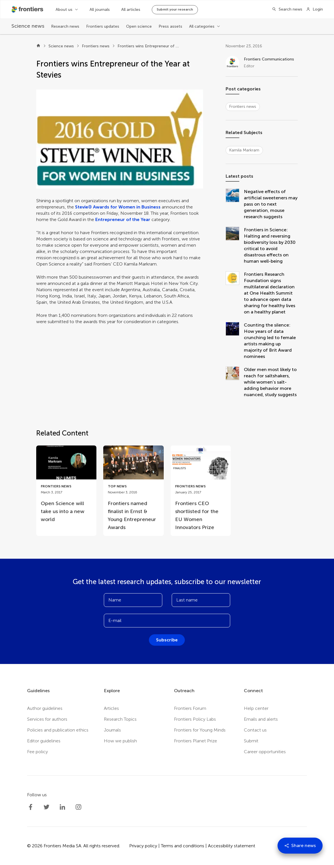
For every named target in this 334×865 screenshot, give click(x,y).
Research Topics (120, 719)
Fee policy (37, 751)
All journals (100, 9)
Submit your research (175, 9)
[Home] (38, 46)
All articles (130, 9)
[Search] (285, 9)
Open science (139, 26)
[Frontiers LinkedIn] (62, 807)
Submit (251, 741)
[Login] (314, 9)
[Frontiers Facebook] (30, 807)
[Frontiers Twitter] (46, 807)
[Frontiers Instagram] (78, 807)
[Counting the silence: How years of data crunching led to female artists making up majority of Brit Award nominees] (235, 341)
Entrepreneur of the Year (122, 219)
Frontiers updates (102, 26)
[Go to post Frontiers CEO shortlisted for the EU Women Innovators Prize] (201, 490)
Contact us (255, 730)
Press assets (170, 26)
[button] (119, 139)
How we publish (120, 741)
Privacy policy (143, 845)
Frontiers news (96, 46)
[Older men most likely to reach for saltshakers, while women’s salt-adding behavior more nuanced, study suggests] (235, 382)
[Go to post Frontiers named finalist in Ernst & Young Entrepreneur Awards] (133, 490)
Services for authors (47, 719)
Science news (61, 46)
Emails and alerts (261, 719)
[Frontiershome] (28, 9)
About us (64, 9)
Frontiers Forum (190, 708)
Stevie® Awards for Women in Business (118, 207)
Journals (112, 730)
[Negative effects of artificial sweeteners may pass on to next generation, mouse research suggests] (235, 204)
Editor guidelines (43, 741)
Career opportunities (265, 751)
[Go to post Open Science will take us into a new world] (66, 486)
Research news (65, 26)
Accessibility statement (231, 845)
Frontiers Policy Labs (195, 719)
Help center (256, 708)
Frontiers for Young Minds (200, 730)
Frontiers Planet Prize (195, 741)
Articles (111, 708)
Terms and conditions (182, 845)
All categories (201, 26)
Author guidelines (44, 708)
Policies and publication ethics (57, 730)
